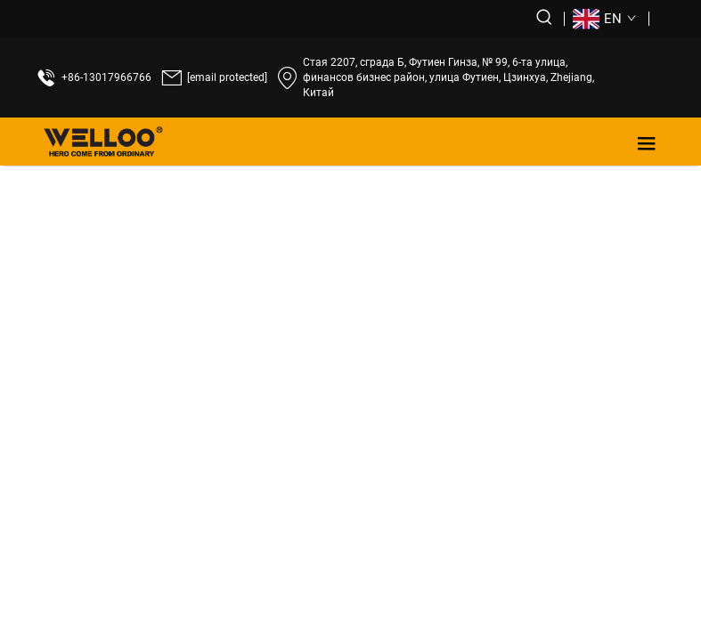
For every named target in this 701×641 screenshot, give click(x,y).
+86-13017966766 (106, 77)
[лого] (103, 141)
